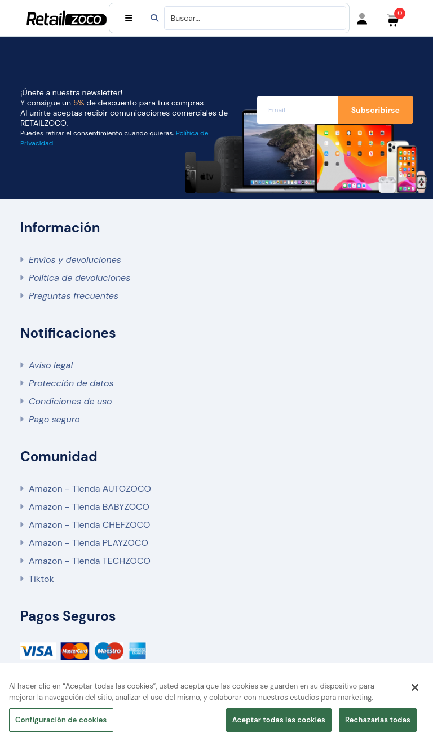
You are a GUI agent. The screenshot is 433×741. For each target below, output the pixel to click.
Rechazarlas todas (377, 720)
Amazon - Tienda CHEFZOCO (89, 525)
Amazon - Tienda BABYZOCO (89, 507)
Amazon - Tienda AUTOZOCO (90, 489)
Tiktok (41, 579)
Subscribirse (375, 110)
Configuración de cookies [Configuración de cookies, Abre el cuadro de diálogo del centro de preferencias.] (61, 720)
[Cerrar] (415, 687)
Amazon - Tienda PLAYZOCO (88, 543)
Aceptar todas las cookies (278, 720)
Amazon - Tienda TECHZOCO (90, 561)
